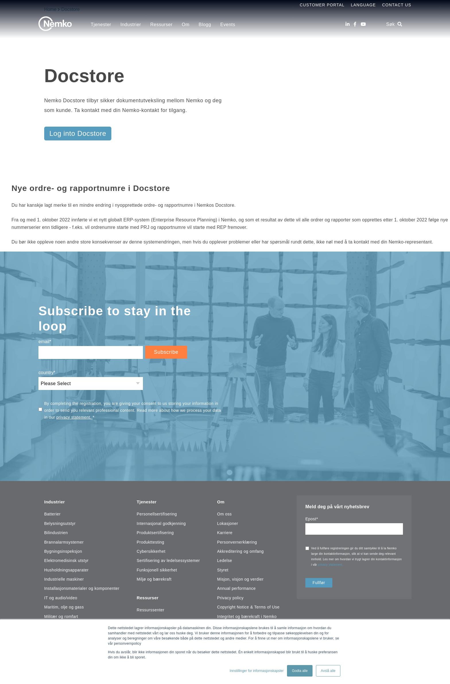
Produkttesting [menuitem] (150, 541)
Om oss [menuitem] (224, 513)
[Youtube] (363, 24)
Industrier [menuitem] (130, 24)
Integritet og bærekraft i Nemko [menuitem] (247, 615)
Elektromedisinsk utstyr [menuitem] (66, 559)
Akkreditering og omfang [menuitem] (240, 550)
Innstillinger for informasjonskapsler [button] (257, 671)
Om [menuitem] (185, 24)
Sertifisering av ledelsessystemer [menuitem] (168, 559)
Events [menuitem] (227, 24)
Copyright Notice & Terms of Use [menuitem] (248, 606)
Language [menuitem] (363, 5)
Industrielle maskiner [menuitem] (64, 578)
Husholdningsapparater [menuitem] (66, 569)
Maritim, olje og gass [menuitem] (64, 606)
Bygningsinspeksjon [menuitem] (63, 550)
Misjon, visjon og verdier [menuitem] (240, 578)
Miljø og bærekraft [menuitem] (154, 578)
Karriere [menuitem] (225, 532)
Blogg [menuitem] (205, 24)
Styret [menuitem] (222, 569)
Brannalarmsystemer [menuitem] (64, 541)
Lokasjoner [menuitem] (227, 522)
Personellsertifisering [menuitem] (157, 513)
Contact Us (396, 5)
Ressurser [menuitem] (161, 24)
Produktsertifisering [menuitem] (155, 532)
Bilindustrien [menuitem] (56, 532)
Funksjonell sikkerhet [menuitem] (157, 569)
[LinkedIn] (348, 24)
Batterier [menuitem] (52, 513)
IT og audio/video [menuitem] (60, 596)
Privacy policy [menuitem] (230, 596)
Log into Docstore (77, 133)
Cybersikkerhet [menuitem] (151, 550)
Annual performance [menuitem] (236, 587)
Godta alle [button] (300, 671)
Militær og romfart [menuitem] (61, 615)
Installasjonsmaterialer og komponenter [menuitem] (81, 587)
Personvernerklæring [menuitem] (237, 541)
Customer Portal (322, 5)
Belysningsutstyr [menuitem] (59, 522)
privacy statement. (74, 417)
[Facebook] (355, 24)
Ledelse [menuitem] (224, 559)
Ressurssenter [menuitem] (150, 608)
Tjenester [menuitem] (101, 24)
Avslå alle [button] (328, 671)
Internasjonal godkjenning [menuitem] (161, 522)
